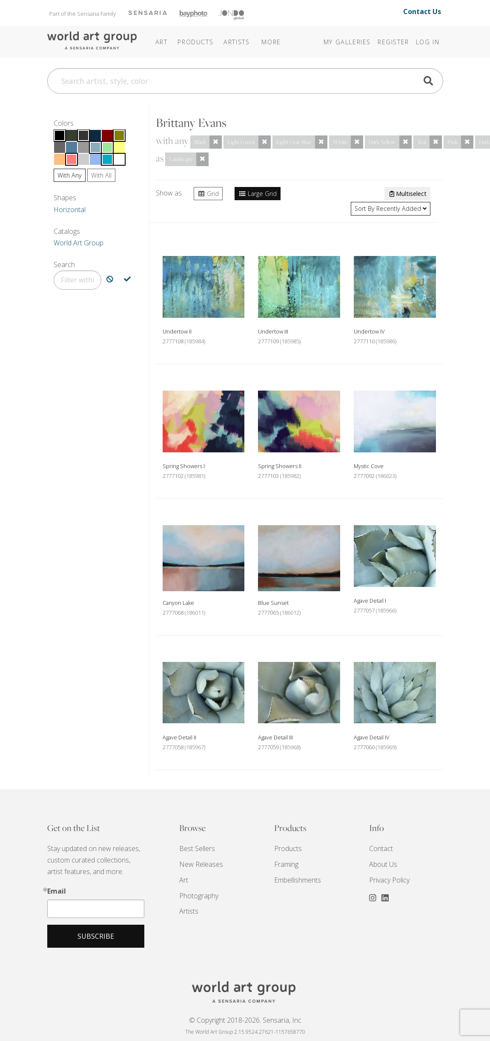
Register (393, 42)
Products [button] (195, 42)
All (101, 175)
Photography (198, 895)
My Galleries (347, 42)
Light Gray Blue (294, 142)
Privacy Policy (389, 880)
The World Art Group (92, 41)
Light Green (241, 142)
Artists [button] (236, 42)
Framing (286, 864)
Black (200, 142)
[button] (259, 36)
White (340, 142)
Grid (208, 194)
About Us (383, 864)
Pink (452, 142)
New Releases (201, 864)
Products (288, 848)
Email (56, 891)
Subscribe (95, 936)
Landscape (181, 159)
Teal (421, 142)
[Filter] (77, 280)
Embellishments (297, 880)
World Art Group (78, 242)
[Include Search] (127, 280)
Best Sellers (197, 848)
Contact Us (422, 11)
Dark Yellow (382, 142)
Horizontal (70, 209)
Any (69, 175)
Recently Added (391, 208)
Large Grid (257, 194)
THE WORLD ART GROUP (245, 992)
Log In (428, 42)
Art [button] (161, 42)
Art (183, 880)
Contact (381, 848)
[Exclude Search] (110, 280)
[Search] (245, 81)
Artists (188, 911)
